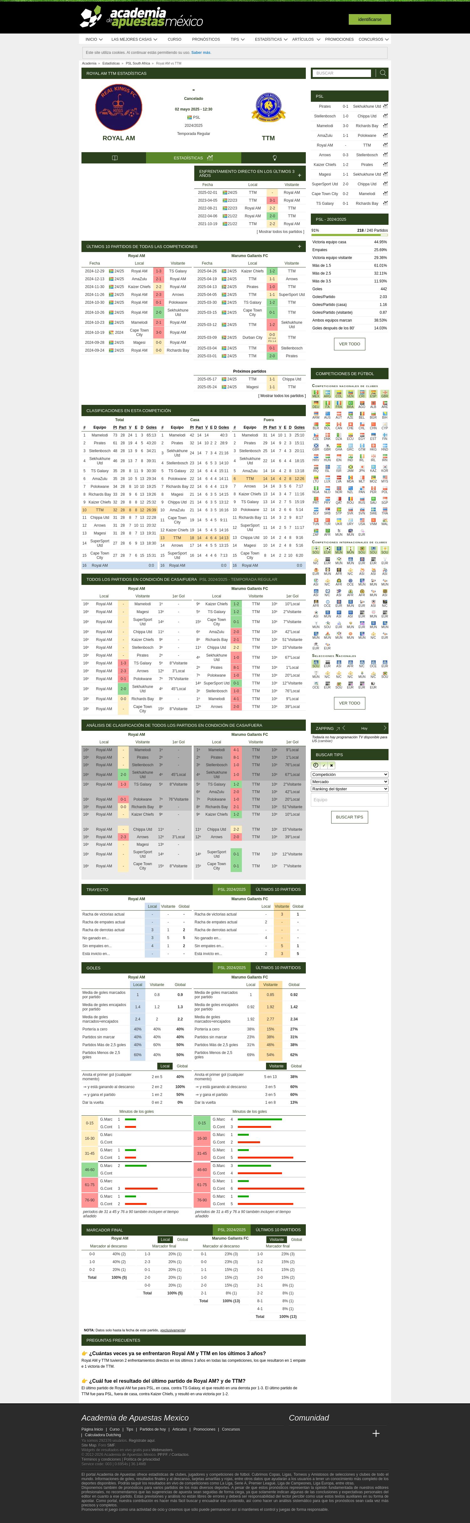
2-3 (158, 294)
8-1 (236, 667)
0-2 (345, 194)
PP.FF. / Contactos (173, 1455)
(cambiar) (325, 741)
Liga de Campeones (294, 1483)
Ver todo (349, 344)
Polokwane (178, 302)
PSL (193, 117)
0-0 (158, 342)
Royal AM (118, 138)
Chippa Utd (291, 379)
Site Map (88, 1445)
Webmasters (161, 1450)
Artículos (306, 39)
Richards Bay (178, 350)
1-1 (272, 279)
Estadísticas (271, 39)
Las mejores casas (135, 39)
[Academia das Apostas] (305, 1433)
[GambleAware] (97, 1517)
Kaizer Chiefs (139, 287)
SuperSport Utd (292, 294)
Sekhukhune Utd (178, 312)
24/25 (232, 192)
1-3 (158, 271)
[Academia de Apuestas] (341, 1433)
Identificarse (370, 19)
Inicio (94, 39)
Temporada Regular (193, 134)
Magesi (139, 342)
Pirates (252, 287)
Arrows (178, 294)
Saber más (201, 52)
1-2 (272, 271)
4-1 (236, 699)
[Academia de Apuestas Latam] (352, 1433)
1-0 (272, 287)
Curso (174, 39)
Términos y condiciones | (102, 1459)
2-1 (158, 279)
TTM (268, 138)
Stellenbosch (292, 348)
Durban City (252, 337)
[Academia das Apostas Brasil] (317, 1433)
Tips (238, 39)
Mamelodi (139, 322)
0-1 (158, 302)
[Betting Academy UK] (364, 1433)
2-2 (272, 208)
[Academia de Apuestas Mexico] (294, 1433)
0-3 (345, 155)
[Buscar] (381, 73)
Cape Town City (139, 332)
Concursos (374, 39)
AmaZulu (139, 279)
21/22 (232, 216)
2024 (119, 332)
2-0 (272, 216)
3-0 (158, 332)
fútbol (244, 1474)
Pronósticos (206, 39)
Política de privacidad (142, 1459)
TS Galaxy (178, 271)
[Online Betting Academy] (329, 1433)
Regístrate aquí (141, 1440)
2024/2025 (194, 125)
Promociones (339, 39)
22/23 (232, 200)
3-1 (272, 200)
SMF (111, 1445)
